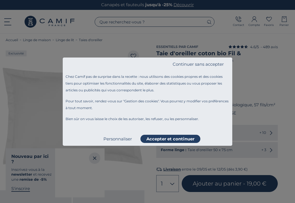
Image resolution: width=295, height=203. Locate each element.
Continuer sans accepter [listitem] (198, 64)
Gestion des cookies (141, 101)
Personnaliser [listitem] (117, 139)
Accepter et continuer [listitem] (170, 139)
